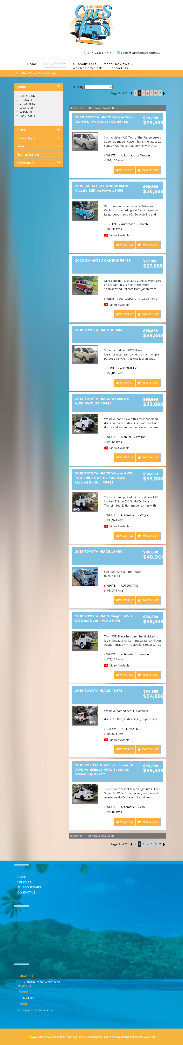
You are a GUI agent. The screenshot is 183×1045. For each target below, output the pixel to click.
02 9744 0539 (99, 53)
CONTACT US (26, 892)
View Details (124, 170)
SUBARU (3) (26, 108)
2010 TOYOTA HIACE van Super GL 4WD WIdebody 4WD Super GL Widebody (104, 769)
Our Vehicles (55, 64)
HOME (21, 877)
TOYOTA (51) (27, 116)
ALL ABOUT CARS (29, 887)
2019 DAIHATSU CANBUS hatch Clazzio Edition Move (101, 188)
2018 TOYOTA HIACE (98, 330)
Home (32, 64)
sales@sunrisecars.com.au (141, 52)
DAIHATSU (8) (27, 96)
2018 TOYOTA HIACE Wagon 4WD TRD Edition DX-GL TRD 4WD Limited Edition (104, 477)
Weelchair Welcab (88, 68)
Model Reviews (118, 64)
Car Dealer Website (128, 1036)
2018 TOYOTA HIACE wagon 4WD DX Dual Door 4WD (103, 618)
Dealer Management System (96, 1036)
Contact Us (119, 68)
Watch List (150, 170)
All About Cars (85, 64)
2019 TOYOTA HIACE (98, 690)
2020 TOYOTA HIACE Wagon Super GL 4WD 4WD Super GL (105, 119)
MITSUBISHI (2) (28, 104)
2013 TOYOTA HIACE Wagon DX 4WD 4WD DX (102, 401)
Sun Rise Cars (25, 73)
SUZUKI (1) (26, 111)
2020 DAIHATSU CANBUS (103, 260)
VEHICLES (24, 882)
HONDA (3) (26, 100)
